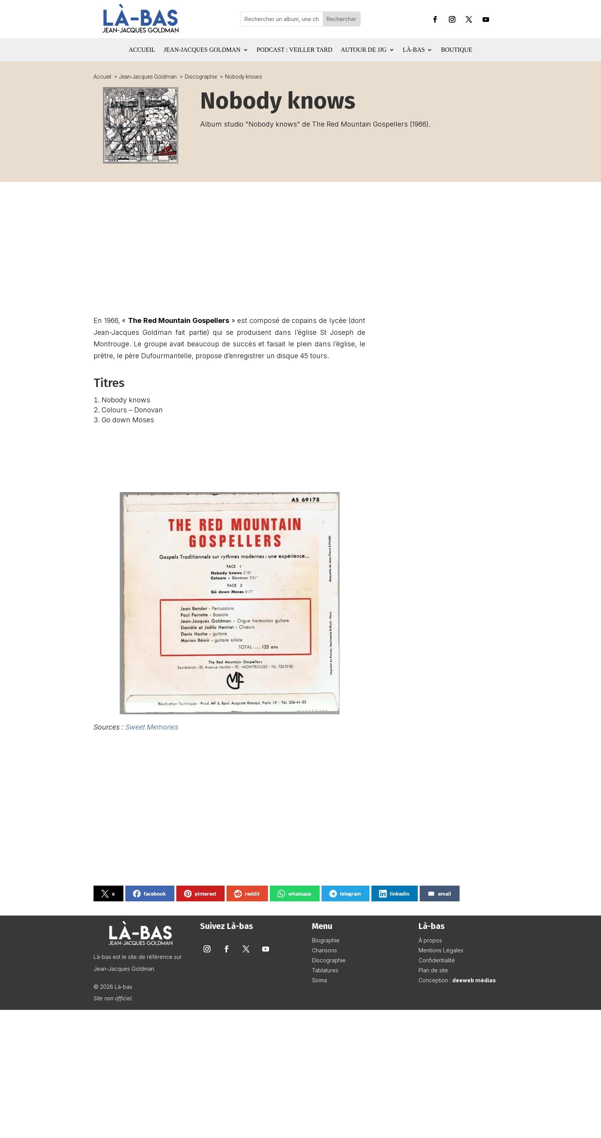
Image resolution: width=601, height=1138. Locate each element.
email (439, 894)
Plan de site (433, 970)
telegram (345, 894)
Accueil (142, 50)
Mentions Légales (441, 950)
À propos (430, 940)
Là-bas (414, 50)
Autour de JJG (364, 50)
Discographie (329, 960)
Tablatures (325, 970)
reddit (246, 894)
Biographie (326, 940)
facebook (149, 894)
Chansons (324, 950)
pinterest (200, 894)
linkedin (394, 894)
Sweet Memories (151, 727)
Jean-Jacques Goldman (202, 50)
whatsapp (294, 894)
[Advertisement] (229, 253)
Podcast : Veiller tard (294, 50)
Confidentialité (437, 960)
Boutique (456, 50)
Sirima (319, 980)
